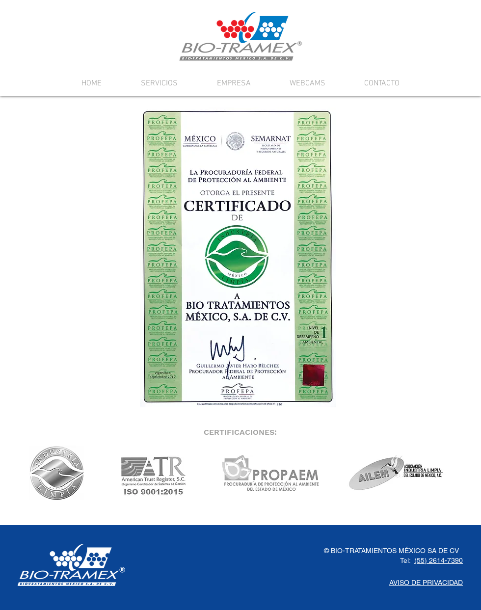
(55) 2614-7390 (438, 560)
